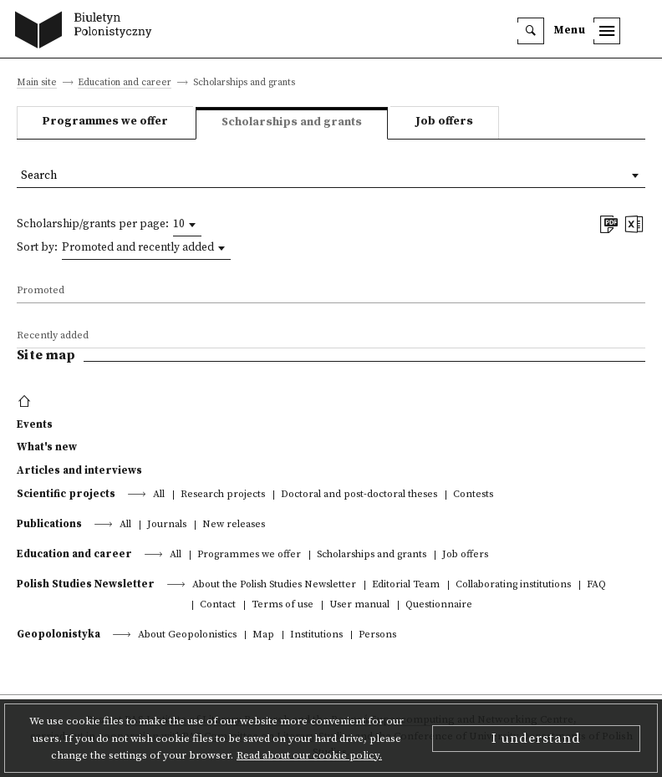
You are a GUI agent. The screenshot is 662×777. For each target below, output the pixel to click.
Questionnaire (438, 605)
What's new (47, 447)
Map (263, 635)
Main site (37, 83)
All (159, 495)
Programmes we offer (105, 121)
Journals (166, 525)
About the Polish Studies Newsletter (274, 585)
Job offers (444, 121)
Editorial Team (406, 585)
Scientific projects (66, 493)
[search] (530, 31)
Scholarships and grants (371, 555)
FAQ (596, 585)
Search (39, 176)
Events (35, 424)
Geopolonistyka (58, 634)
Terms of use (282, 605)
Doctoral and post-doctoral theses (359, 495)
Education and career (124, 83)
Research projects (223, 495)
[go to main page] (87, 31)
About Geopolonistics (187, 635)
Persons (377, 635)
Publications (49, 524)
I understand (536, 738)
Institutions (316, 635)
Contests (473, 495)
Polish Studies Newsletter (86, 584)
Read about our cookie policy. (309, 755)
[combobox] (187, 224)
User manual (359, 605)
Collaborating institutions (513, 585)
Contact (218, 605)
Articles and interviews (79, 470)
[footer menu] (26, 402)
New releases (233, 525)
